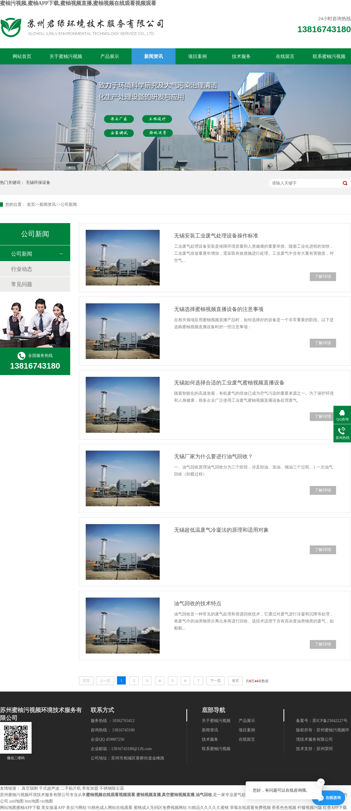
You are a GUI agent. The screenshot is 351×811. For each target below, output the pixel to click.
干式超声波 (49, 788)
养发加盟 (90, 788)
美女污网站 (76, 807)
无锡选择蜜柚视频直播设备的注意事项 (219, 309)
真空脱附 (30, 788)
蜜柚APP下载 (28, 807)
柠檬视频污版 (309, 807)
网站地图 (8, 807)
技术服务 (241, 56)
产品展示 (109, 56)
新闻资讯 (153, 56)
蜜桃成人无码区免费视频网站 (160, 807)
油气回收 (204, 795)
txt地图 (46, 801)
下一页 (215, 681)
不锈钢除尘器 (111, 788)
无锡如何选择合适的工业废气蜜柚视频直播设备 (229, 383)
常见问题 (21, 284)
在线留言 (285, 56)
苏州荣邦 (324, 749)
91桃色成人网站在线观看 (110, 807)
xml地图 (16, 801)
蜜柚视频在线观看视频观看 (110, 795)
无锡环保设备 (38, 182)
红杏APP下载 (335, 807)
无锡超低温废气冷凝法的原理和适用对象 (221, 530)
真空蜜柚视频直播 (178, 795)
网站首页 (22, 56)
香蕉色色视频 (284, 807)
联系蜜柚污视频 (329, 56)
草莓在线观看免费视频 (250, 807)
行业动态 (21, 269)
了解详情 (323, 276)
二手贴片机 (71, 788)
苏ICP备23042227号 (329, 720)
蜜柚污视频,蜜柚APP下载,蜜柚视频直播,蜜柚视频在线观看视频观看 (78, 3)
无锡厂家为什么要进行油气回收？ (213, 456)
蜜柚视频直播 (148, 795)
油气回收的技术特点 (197, 603)
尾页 (235, 681)
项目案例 (197, 56)
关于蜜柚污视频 (65, 56)
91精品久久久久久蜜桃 (208, 807)
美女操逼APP (53, 807)
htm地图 (32, 801)
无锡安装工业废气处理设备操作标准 (216, 236)
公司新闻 (69, 204)
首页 (31, 204)
